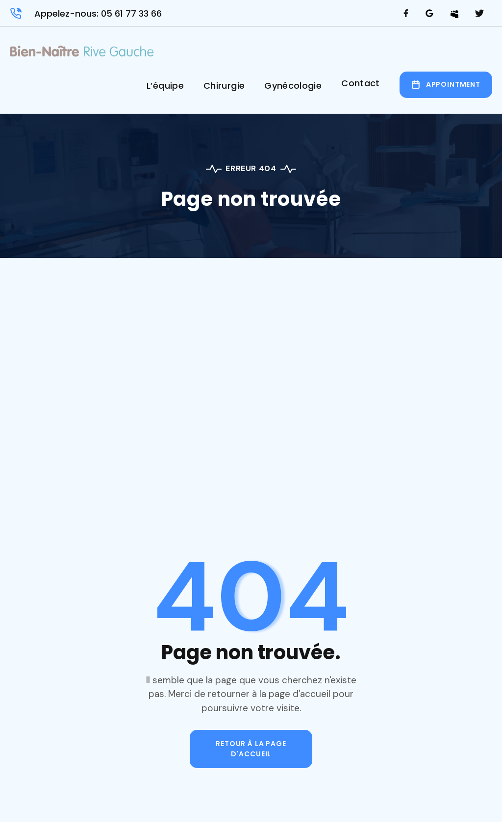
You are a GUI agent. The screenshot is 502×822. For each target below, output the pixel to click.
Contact (360, 83)
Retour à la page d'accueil (251, 749)
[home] (82, 54)
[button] (165, 89)
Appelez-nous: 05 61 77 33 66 (98, 13)
